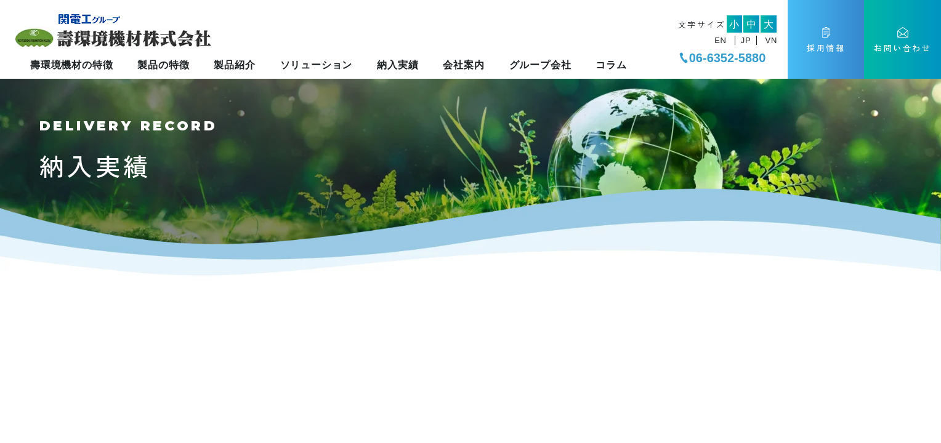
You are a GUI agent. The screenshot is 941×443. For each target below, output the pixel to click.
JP (746, 40)
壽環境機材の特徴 (71, 65)
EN (720, 40)
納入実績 (397, 65)
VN (771, 40)
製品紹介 (234, 65)
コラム (611, 65)
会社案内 (463, 65)
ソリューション (316, 65)
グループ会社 (540, 65)
